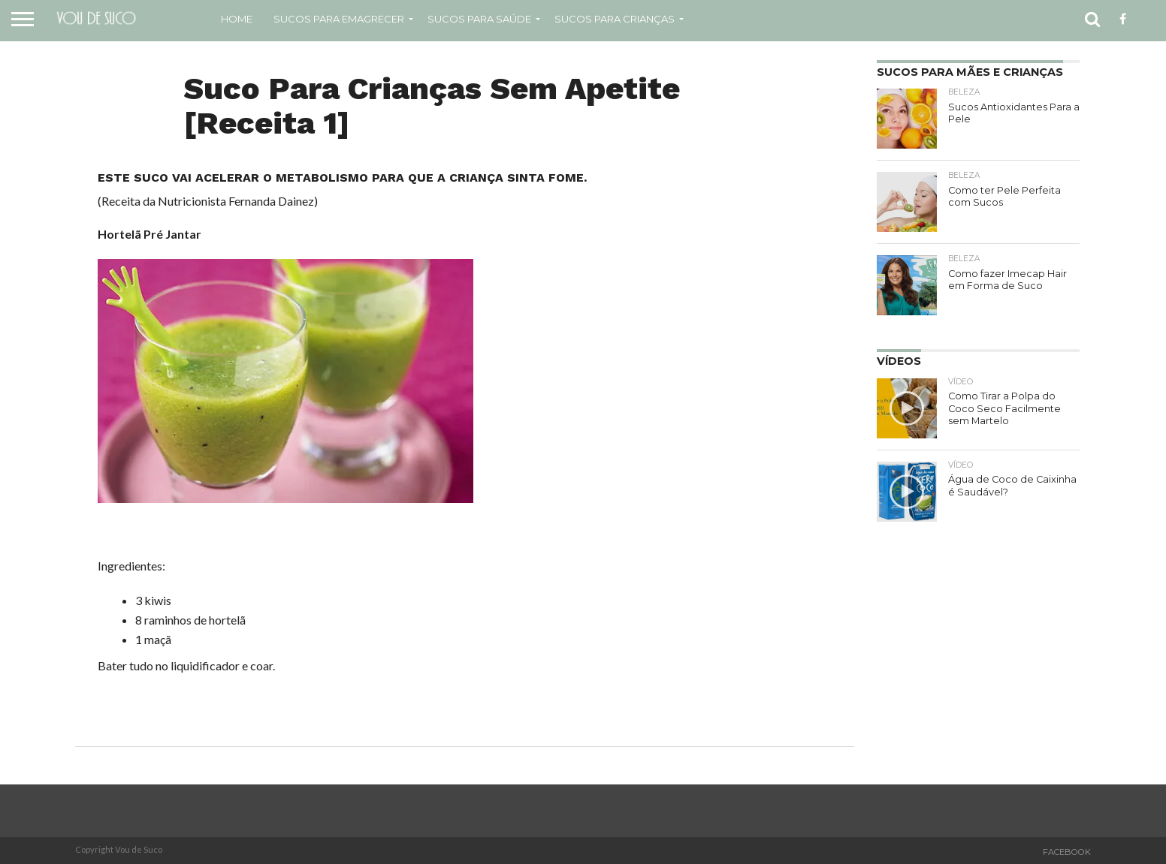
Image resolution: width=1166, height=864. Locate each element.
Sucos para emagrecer (338, 19)
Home (236, 19)
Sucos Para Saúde (479, 19)
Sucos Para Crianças (614, 19)
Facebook (1067, 852)
